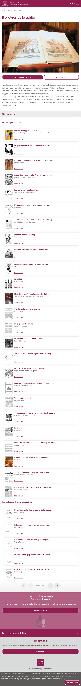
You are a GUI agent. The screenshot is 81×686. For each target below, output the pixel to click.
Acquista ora (40, 610)
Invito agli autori (22, 77)
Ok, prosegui (72, 682)
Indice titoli (61, 77)
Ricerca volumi (40, 114)
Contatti (40, 651)
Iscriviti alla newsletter (40, 633)
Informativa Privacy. (59, 679)
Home (10, 10)
